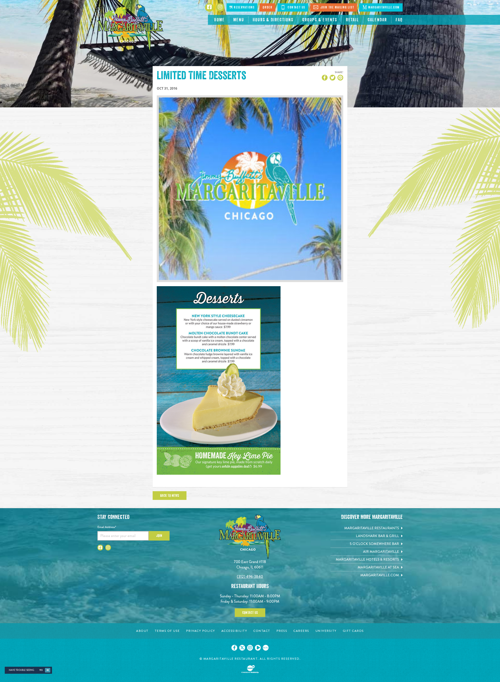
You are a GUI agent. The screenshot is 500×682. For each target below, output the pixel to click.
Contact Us (250, 612)
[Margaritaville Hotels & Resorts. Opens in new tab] (366, 559)
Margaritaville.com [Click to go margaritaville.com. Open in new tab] (381, 7)
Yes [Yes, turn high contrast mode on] (40, 670)
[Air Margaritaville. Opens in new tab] (366, 551)
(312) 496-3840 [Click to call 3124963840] (250, 576)
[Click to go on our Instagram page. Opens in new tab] (250, 648)
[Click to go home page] (130, 28)
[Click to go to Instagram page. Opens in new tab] (220, 7)
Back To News (169, 495)
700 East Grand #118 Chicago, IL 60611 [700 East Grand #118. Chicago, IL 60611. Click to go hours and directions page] (250, 564)
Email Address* (106, 527)
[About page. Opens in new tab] (142, 630)
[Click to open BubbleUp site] (250, 669)
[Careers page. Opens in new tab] (301, 630)
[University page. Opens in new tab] (326, 630)
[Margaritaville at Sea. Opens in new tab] (366, 567)
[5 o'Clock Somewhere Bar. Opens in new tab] (366, 544)
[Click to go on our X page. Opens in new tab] (242, 648)
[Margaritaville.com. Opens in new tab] (366, 575)
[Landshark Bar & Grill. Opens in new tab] (366, 536)
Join (159, 535)
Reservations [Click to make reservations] (242, 7)
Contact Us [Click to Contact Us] (293, 7)
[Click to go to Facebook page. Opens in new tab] (209, 7)
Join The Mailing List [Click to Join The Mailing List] (333, 7)
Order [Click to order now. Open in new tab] (267, 7)
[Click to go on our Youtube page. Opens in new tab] (258, 648)
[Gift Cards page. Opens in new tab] (353, 630)
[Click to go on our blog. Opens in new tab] (266, 648)
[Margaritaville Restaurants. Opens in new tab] (366, 528)
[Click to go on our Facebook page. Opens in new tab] (234, 648)
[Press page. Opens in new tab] (281, 630)
